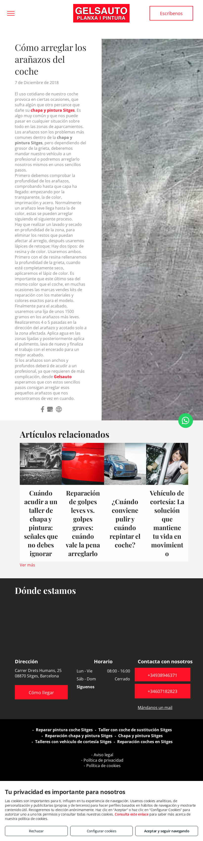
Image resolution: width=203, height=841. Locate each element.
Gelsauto (63, 376)
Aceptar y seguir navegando (166, 831)
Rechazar (36, 831)
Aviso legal (103, 754)
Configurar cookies (101, 831)
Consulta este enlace (131, 814)
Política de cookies (103, 765)
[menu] (10, 13)
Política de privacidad (103, 760)
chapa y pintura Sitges (53, 110)
